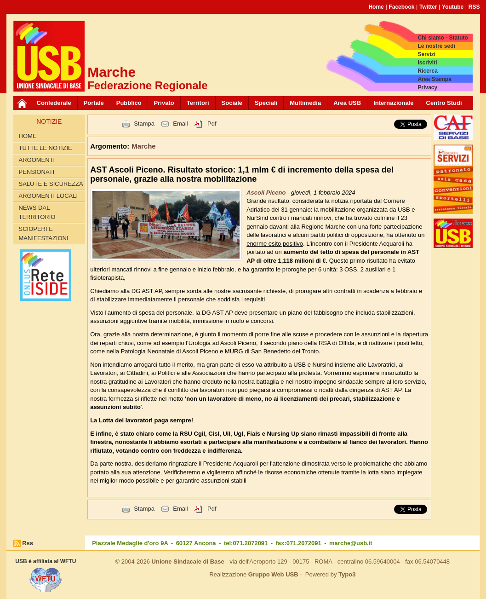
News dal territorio (37, 212)
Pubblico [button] (129, 102)
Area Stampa (434, 79)
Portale (94, 102)
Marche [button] (144, 146)
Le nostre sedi (436, 46)
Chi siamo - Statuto (442, 38)
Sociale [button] (232, 102)
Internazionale (393, 102)
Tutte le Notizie (45, 147)
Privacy (427, 87)
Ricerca (427, 71)
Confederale (54, 102)
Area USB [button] (347, 102)
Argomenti (37, 159)
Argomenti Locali (48, 195)
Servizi (426, 54)
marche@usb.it (350, 543)
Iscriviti (427, 62)
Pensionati (37, 171)
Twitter (428, 7)
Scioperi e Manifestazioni (44, 233)
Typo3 (346, 574)
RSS (474, 7)
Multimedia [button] (305, 102)
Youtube (452, 7)
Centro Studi (444, 102)
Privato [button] (164, 102)
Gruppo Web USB (273, 574)
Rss (27, 543)
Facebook (401, 7)
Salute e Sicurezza (51, 183)
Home (375, 7)
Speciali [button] (266, 102)
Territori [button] (198, 102)
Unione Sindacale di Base (188, 561)
